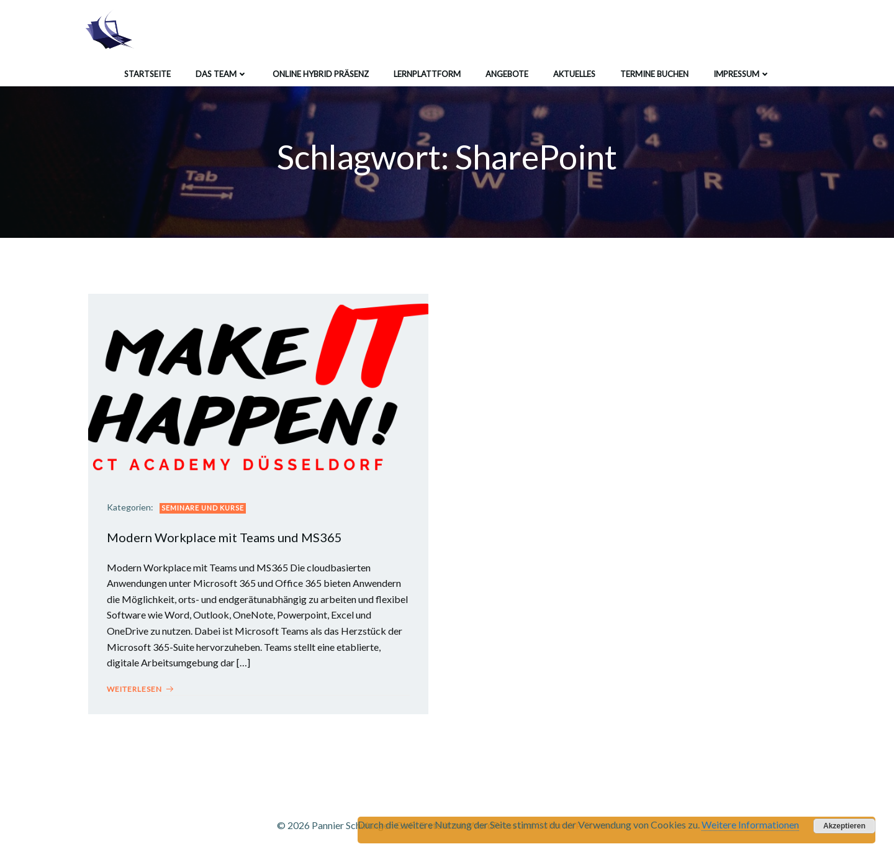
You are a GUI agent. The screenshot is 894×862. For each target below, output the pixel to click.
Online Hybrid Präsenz (321, 74)
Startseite (147, 74)
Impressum (741, 74)
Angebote (506, 74)
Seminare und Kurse (202, 508)
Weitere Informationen (750, 824)
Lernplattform (427, 74)
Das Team (222, 74)
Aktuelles (574, 74)
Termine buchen (654, 74)
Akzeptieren (844, 826)
